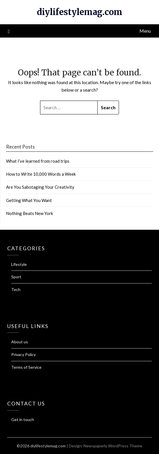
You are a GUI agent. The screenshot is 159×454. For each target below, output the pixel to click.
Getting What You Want (29, 200)
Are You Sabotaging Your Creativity (40, 187)
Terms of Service (26, 367)
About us (19, 341)
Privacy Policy (23, 354)
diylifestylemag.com (79, 12)
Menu (145, 31)
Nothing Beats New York (29, 213)
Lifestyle (19, 264)
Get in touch (22, 419)
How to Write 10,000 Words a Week (41, 174)
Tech (15, 289)
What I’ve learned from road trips (37, 161)
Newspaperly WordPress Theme (113, 445)
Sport (16, 276)
